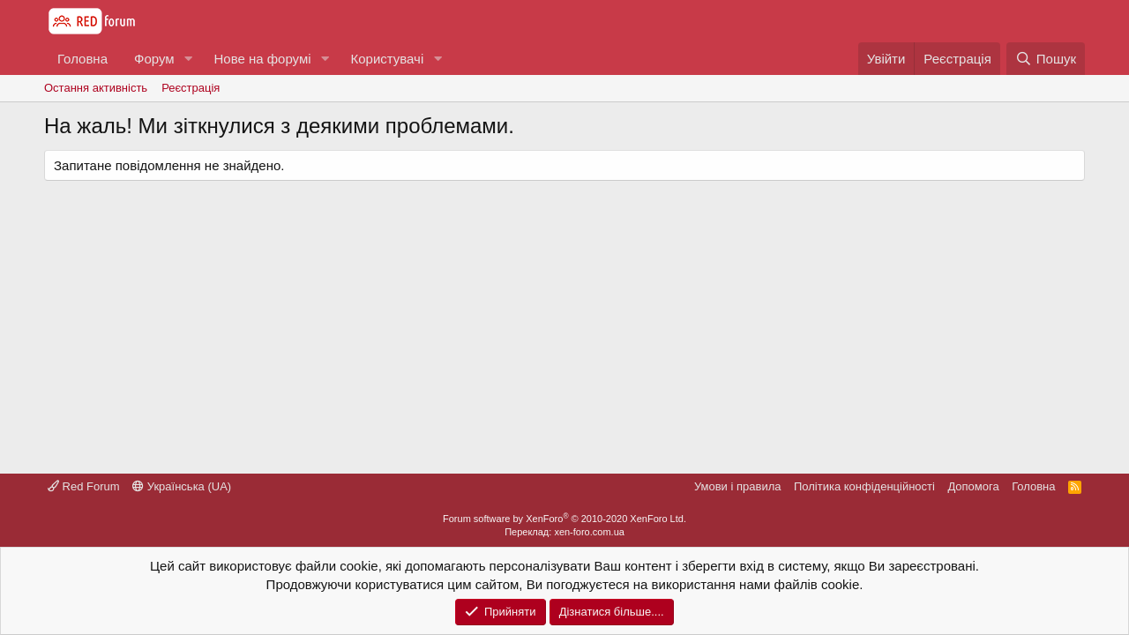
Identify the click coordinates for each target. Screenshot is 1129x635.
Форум (154, 58)
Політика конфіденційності (864, 486)
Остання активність (95, 87)
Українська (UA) (181, 486)
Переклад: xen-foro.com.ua (564, 532)
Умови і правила (737, 486)
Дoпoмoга (972, 486)
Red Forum (84, 486)
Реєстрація (190, 87)
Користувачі (386, 58)
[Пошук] (1045, 58)
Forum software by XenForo (564, 518)
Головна (82, 58)
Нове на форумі (261, 58)
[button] (188, 58)
